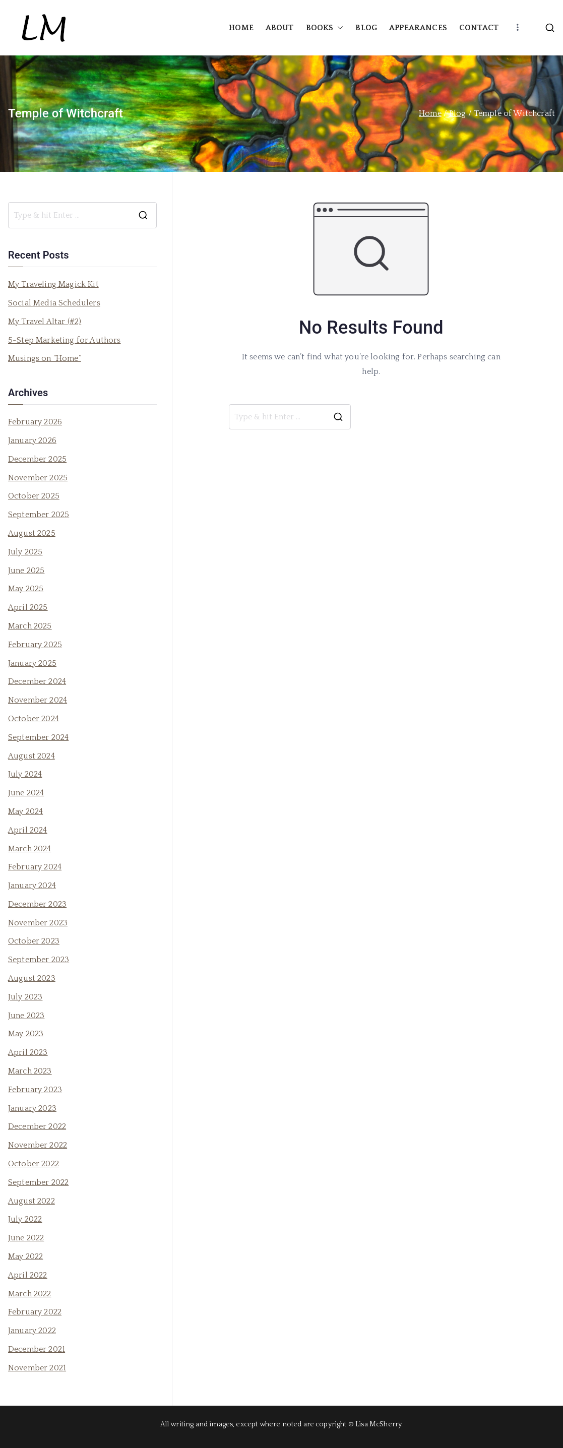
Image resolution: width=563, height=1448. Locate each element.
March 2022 (29, 1293)
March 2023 (30, 1071)
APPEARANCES (418, 27)
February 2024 (34, 866)
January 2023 (32, 1108)
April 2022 (27, 1275)
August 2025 (31, 533)
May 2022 (25, 1256)
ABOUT (280, 27)
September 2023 (38, 959)
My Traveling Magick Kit (53, 284)
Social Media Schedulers (54, 302)
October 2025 (33, 495)
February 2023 (35, 1089)
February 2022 (34, 1311)
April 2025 (28, 607)
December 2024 (37, 681)
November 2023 (38, 922)
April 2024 (27, 830)
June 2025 (26, 570)
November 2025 (38, 477)
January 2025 (32, 663)
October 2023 (33, 941)
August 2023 (31, 978)
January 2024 (32, 885)
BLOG (366, 27)
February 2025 (35, 644)
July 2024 (25, 774)
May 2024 (25, 811)
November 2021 (37, 1367)
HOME (241, 27)
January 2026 (32, 440)
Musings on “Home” (44, 358)
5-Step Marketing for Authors (64, 340)
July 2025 (25, 551)
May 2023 (25, 1033)
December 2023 (37, 904)
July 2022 (25, 1219)
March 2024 (29, 848)
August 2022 (31, 1201)
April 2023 (28, 1052)
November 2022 (37, 1145)
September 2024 (38, 737)
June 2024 (26, 792)
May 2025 (25, 588)
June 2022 (26, 1237)
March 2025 (30, 626)
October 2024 (33, 718)
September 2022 (38, 1182)
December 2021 (36, 1349)
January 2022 (32, 1330)
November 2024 (37, 700)
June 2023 (26, 1015)
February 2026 (35, 421)
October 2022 (33, 1163)
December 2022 (37, 1126)
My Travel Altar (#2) (44, 321)
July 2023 (25, 996)
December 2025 (37, 459)
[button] (338, 28)
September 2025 (38, 514)
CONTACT (478, 27)
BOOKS (325, 28)
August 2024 (31, 756)
